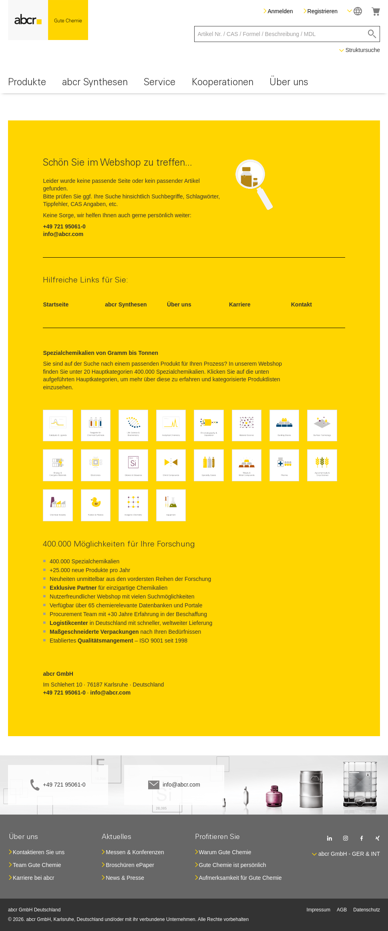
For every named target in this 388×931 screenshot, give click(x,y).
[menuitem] (27, 83)
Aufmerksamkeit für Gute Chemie (240, 878)
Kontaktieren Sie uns (38, 852)
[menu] (194, 83)
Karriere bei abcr (33, 878)
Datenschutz (366, 910)
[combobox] (287, 34)
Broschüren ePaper (130, 865)
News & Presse (125, 878)
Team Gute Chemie (37, 865)
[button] (354, 11)
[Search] (372, 34)
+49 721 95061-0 (64, 784)
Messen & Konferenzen (135, 852)
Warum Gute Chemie (225, 852)
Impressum (318, 910)
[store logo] (48, 20)
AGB (342, 910)
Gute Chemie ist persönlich (232, 865)
